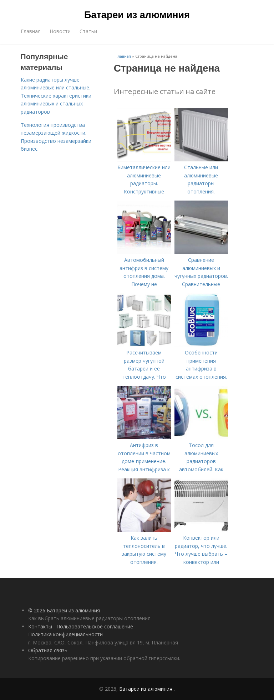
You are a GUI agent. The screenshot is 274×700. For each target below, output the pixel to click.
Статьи (88, 31)
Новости (60, 31)
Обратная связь (47, 650)
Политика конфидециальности (65, 634)
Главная (31, 31)
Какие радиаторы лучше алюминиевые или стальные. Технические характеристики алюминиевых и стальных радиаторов (56, 95)
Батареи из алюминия (137, 15)
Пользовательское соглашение (94, 626)
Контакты (40, 626)
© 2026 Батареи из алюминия (64, 610)
